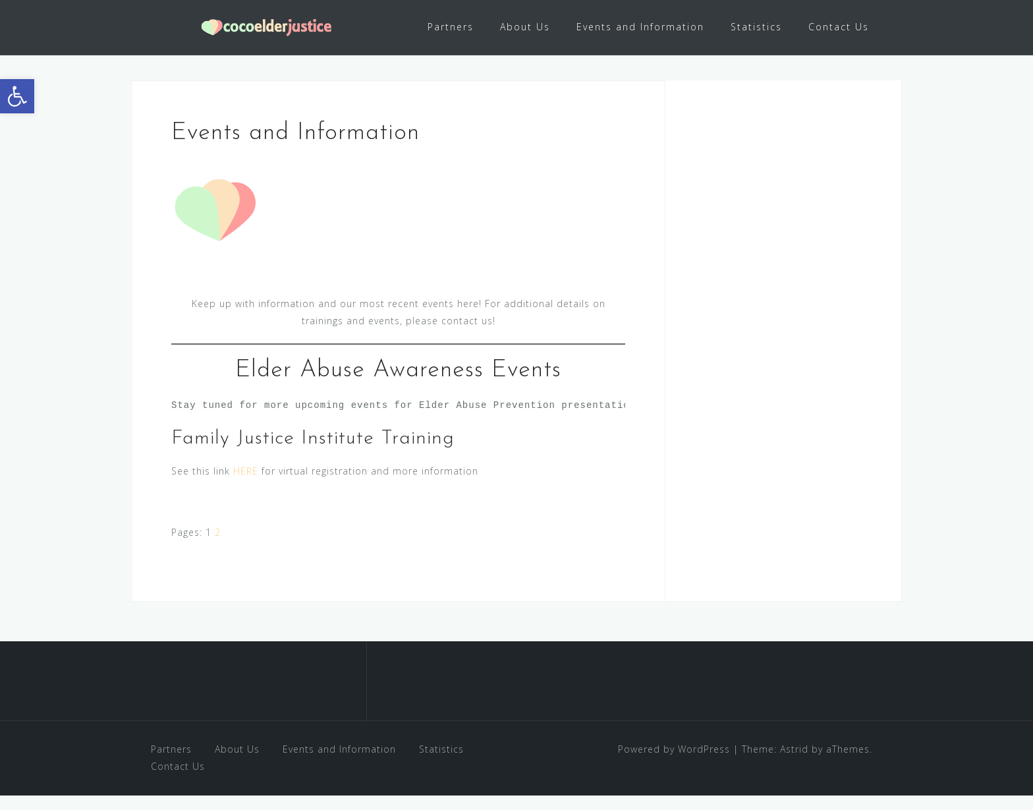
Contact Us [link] (838, 26)
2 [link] (218, 546)
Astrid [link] (794, 763)
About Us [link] (525, 26)
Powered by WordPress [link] (674, 763)
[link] (17, 96)
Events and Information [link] (640, 26)
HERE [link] (245, 485)
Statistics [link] (756, 26)
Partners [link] (451, 26)
